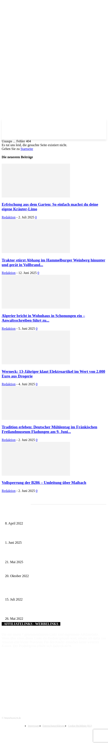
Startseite (26, 149)
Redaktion (9, 217)
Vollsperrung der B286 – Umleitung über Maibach (44, 482)
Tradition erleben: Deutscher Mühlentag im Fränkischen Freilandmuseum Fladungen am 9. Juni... (49, 429)
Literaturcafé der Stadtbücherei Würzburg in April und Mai (40, 516)
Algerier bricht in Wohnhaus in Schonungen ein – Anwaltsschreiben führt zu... (43, 318)
